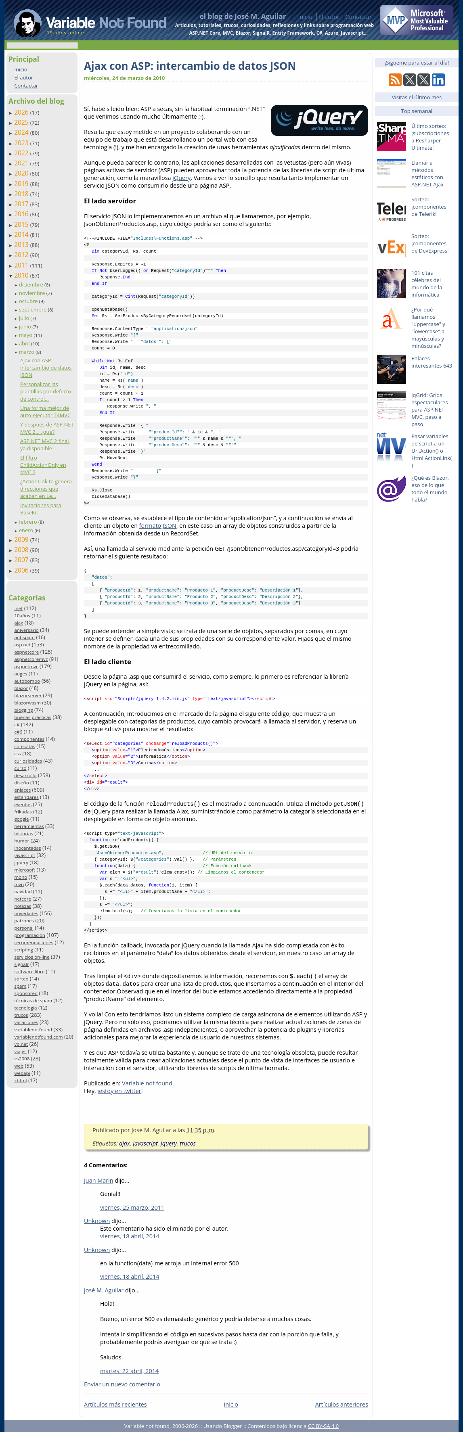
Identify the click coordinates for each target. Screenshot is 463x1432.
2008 (22, 549)
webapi (22, 1073)
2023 (22, 142)
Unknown (97, 1221)
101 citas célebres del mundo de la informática (426, 283)
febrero (28, 521)
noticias (22, 906)
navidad (22, 891)
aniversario (26, 630)
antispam (24, 637)
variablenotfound (33, 1029)
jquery (21, 862)
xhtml (20, 1080)
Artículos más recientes (115, 1404)
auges (20, 674)
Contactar (358, 17)
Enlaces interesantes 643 (431, 362)
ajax (18, 623)
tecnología (25, 1008)
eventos (22, 804)
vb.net (21, 1044)
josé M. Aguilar (104, 1290)
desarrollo (25, 775)
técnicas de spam (33, 1000)
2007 (22, 559)
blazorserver (28, 695)
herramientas (29, 826)
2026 (22, 112)
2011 (22, 265)
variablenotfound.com (38, 1037)
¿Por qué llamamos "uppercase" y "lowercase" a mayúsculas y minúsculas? (428, 327)
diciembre (31, 284)
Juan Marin (98, 1180)
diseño (21, 783)
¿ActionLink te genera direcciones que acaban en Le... (46, 489)
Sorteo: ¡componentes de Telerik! (428, 206)
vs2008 (21, 1059)
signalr (21, 964)
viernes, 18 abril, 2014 (129, 1236)
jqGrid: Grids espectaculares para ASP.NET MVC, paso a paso (429, 409)
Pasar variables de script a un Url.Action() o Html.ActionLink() (431, 451)
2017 (22, 203)
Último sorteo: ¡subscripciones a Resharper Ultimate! (430, 136)
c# (16, 724)
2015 (22, 224)
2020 (22, 173)
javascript (24, 855)
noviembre (32, 293)
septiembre (33, 309)
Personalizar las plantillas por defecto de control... (45, 391)
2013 (22, 244)
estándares (26, 797)
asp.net (22, 645)
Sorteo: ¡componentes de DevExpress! (429, 243)
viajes (20, 1051)
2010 (22, 275)
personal (24, 928)
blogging (23, 710)
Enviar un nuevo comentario (122, 1384)
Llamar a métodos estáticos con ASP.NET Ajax (427, 173)
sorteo (21, 979)
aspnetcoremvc (31, 659)
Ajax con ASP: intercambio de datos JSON (45, 367)
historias (23, 833)
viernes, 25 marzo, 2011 (132, 1207)
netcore (22, 899)
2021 (22, 163)
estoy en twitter (120, 1091)
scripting (23, 950)
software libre (29, 971)
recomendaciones (33, 942)
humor (21, 841)
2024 (22, 132)
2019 (22, 183)
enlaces (22, 790)
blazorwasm (27, 703)
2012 (22, 254)
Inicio (305, 17)
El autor (328, 17)
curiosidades (28, 761)
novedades (26, 913)
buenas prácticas (32, 717)
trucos (21, 1015)
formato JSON (157, 525)
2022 (22, 152)
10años (22, 616)
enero (27, 530)
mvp (19, 884)
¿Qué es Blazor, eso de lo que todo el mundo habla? (430, 488)
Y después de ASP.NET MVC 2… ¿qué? (47, 428)
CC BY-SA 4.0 (323, 1426)
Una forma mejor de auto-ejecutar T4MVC (45, 411)
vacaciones (26, 1022)
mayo (26, 335)
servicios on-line (31, 957)
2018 (22, 193)
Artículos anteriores (341, 1404)
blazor (21, 688)
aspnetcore (26, 652)
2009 (22, 539)
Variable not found (147, 1083)
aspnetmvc (26, 666)
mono (20, 877)
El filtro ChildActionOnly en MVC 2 (43, 465)
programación (29, 935)
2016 (22, 213)
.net (18, 608)
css (17, 753)
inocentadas (27, 848)
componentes (29, 739)
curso (20, 768)
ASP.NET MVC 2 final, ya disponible (45, 444)
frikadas (22, 812)
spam (20, 986)
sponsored (26, 993)
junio (25, 326)
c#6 (18, 732)
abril (25, 343)
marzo (27, 351)
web (18, 1066)
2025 (22, 122)
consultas (24, 746)
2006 (22, 570)
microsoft (24, 870)
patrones (24, 921)
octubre (29, 301)
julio (25, 318)
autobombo (27, 681)
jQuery (181, 178)
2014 (22, 234)
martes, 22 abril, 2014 (129, 1371)
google (21, 819)
